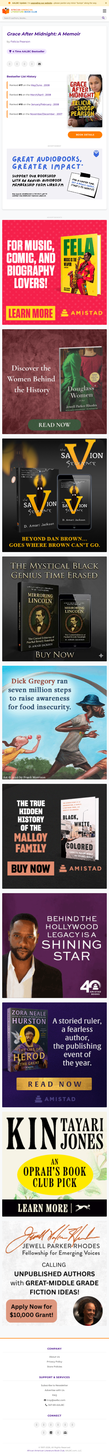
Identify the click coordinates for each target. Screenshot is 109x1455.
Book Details (85, 134)
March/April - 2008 (40, 94)
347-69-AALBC (54, 1405)
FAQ (54, 1395)
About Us (54, 1357)
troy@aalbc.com (54, 1400)
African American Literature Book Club (45, 1450)
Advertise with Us (54, 1390)
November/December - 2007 (46, 114)
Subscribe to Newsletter (54, 1385)
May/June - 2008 (40, 85)
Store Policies (54, 1366)
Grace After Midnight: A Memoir (43, 34)
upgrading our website (41, 3)
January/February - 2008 (45, 104)
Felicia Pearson (20, 41)
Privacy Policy (54, 1361)
